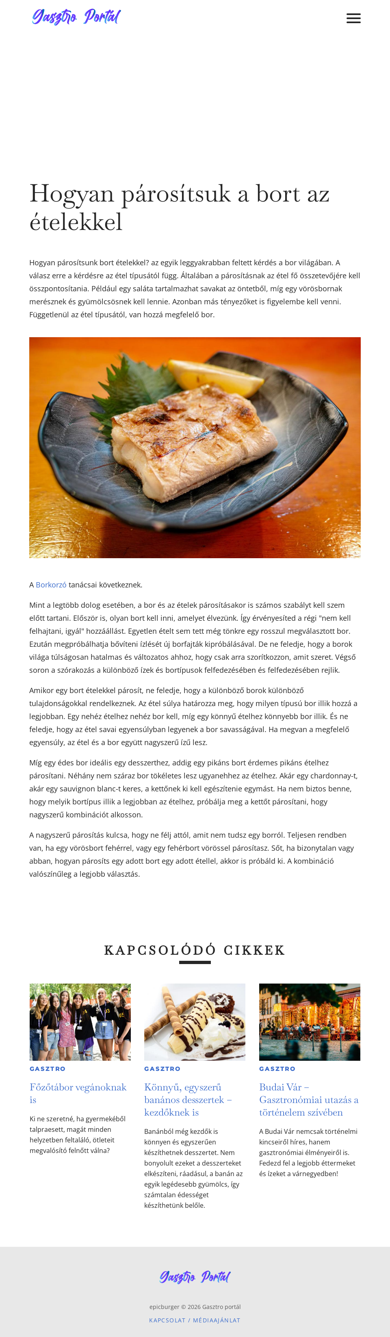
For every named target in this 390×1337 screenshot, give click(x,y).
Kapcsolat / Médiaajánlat (195, 1320)
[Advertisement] (195, 97)
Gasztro (48, 1069)
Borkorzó (51, 584)
